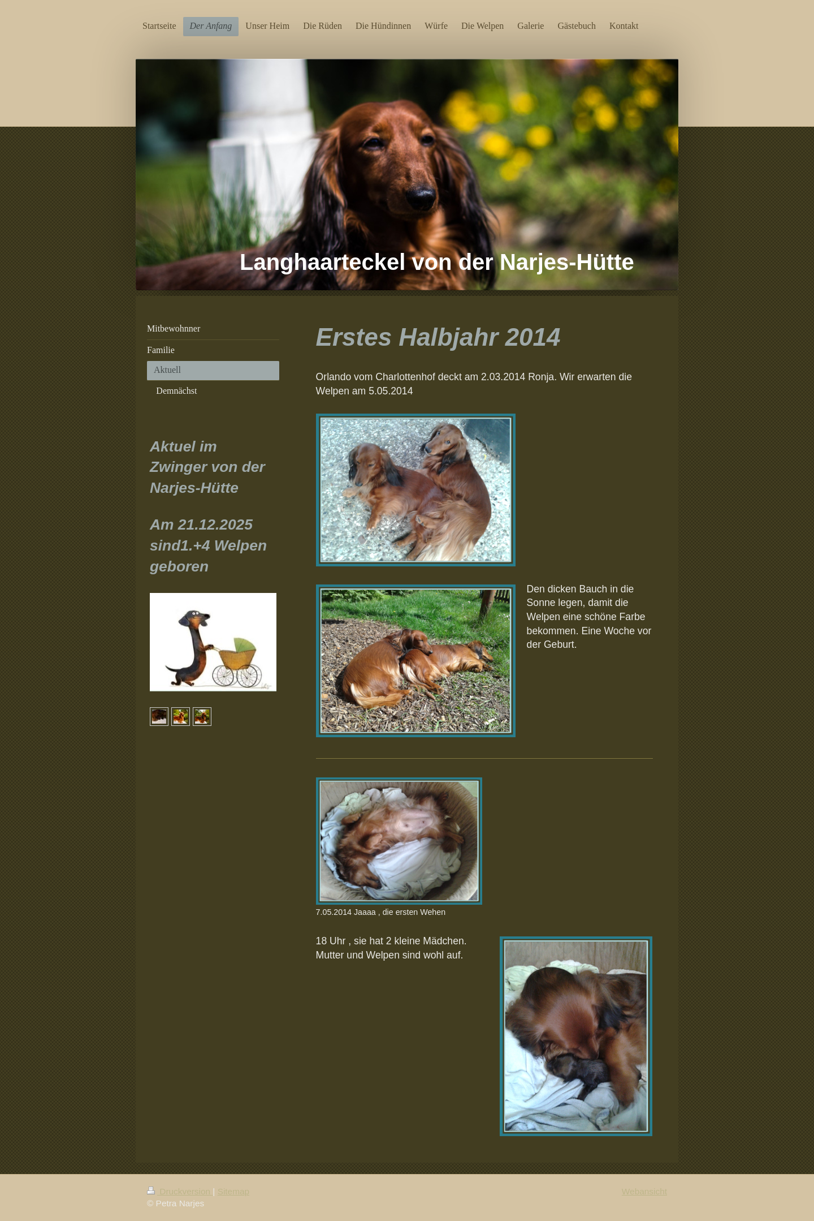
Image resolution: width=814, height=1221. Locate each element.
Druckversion (180, 1191)
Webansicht (644, 1191)
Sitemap (233, 1191)
